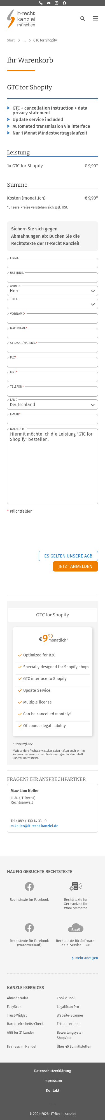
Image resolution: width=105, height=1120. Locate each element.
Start (11, 40)
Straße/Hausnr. (23, 343)
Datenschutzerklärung (52, 1070)
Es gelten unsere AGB (68, 556)
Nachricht (18, 429)
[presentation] (55, 529)
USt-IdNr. (17, 273)
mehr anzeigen (84, 958)
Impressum (52, 1080)
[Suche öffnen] (82, 18)
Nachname (18, 328)
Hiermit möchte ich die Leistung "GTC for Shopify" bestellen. (52, 466)
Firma (14, 258)
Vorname (17, 314)
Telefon (16, 386)
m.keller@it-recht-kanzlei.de (34, 826)
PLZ (12, 357)
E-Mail (14, 414)
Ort (13, 372)
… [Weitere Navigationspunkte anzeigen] (25, 40)
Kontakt (52, 1090)
